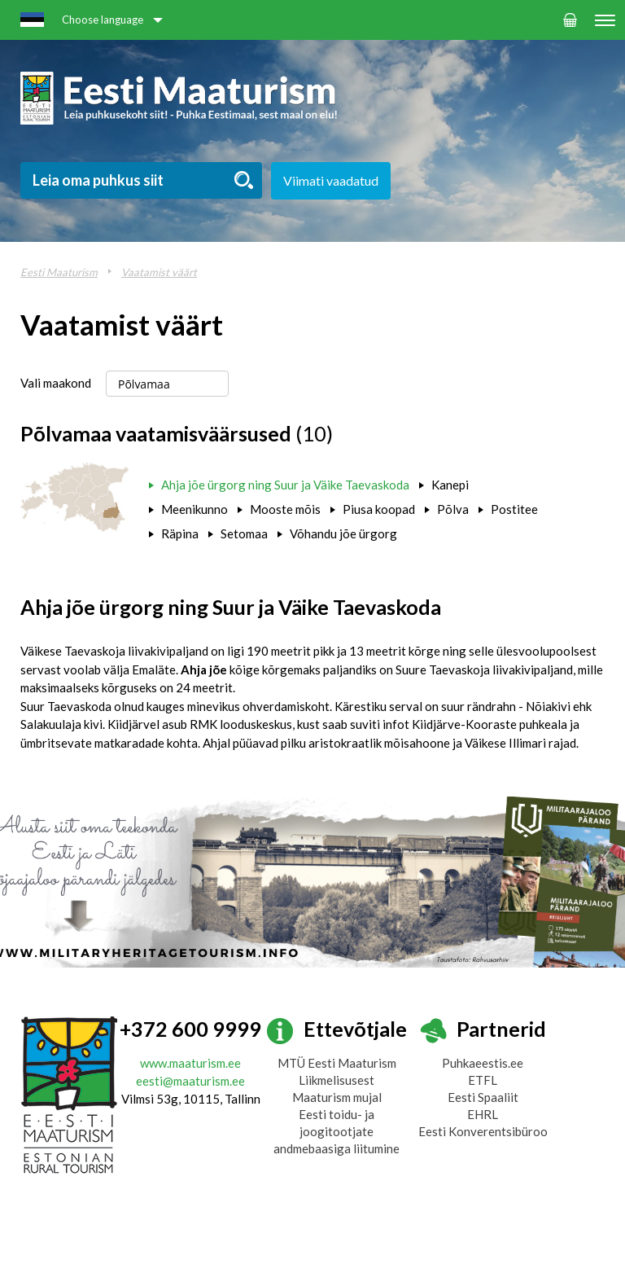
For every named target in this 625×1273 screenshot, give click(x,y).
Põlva (453, 509)
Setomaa (244, 533)
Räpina (180, 533)
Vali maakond (55, 382)
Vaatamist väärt (159, 272)
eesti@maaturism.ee (190, 1080)
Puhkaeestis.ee (482, 1063)
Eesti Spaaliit (483, 1097)
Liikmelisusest (336, 1080)
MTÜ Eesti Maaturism (337, 1063)
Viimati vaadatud (330, 180)
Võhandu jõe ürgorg (343, 533)
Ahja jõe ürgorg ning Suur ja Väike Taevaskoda (285, 484)
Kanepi (450, 484)
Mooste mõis (285, 509)
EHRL (482, 1114)
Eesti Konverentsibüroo (483, 1131)
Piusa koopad (379, 509)
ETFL (482, 1080)
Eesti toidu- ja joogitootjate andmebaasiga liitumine (336, 1131)
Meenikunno (194, 509)
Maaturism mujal (337, 1097)
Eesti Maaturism (59, 272)
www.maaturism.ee (190, 1063)
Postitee (514, 509)
